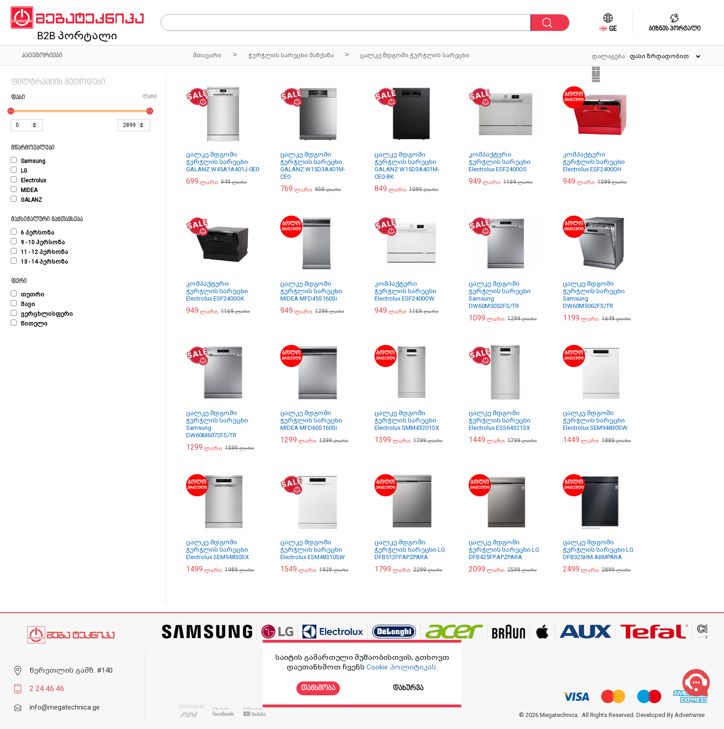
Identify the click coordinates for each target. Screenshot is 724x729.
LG (19, 171)
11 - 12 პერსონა (39, 252)
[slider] (10, 111)
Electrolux (28, 180)
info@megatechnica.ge (65, 707)
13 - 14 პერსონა (39, 262)
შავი (23, 304)
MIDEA (24, 190)
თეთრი (27, 294)
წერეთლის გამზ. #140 (71, 670)
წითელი (29, 323)
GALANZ (26, 200)
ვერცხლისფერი (42, 314)
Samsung (28, 161)
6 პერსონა (32, 232)
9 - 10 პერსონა (38, 242)
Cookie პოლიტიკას (401, 667)
